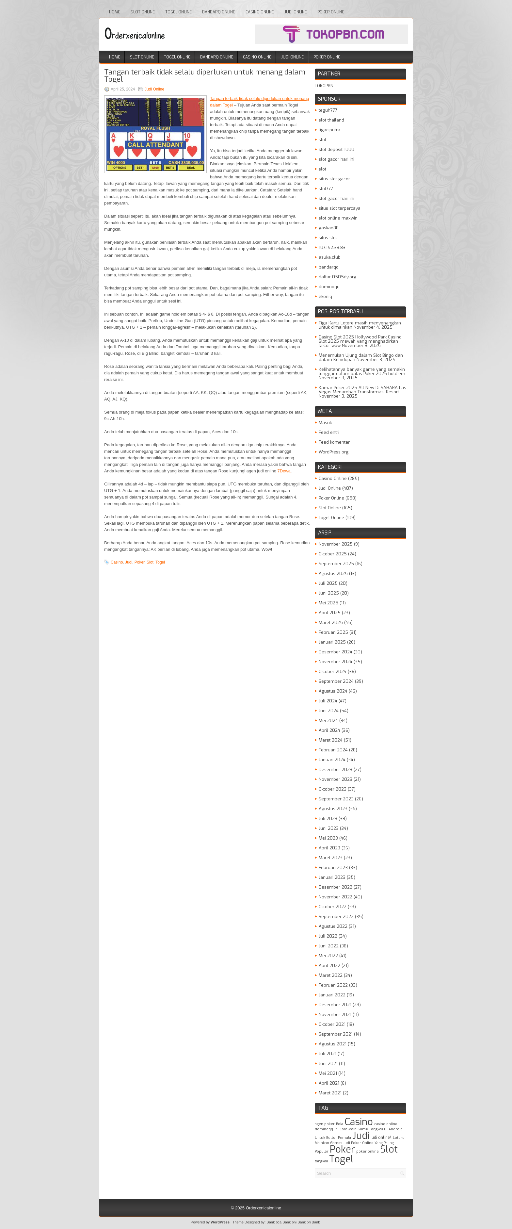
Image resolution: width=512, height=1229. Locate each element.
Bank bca (273, 1222)
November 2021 (335, 1014)
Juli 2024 (328, 701)
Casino (117, 562)
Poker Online (330, 12)
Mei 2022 (328, 956)
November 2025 (336, 544)
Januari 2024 (332, 759)
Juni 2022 (329, 946)
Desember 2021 (335, 1005)
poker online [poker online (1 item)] (367, 1151)
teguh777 (328, 110)
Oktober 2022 (332, 906)
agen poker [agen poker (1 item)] (325, 1124)
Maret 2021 (330, 1093)
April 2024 (329, 730)
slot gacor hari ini (336, 159)
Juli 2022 (328, 936)
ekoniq (325, 296)
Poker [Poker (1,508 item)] (342, 1149)
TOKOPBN (324, 86)
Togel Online (178, 12)
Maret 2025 (331, 622)
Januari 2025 (332, 642)
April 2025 (330, 612)
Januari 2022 (332, 995)
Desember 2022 (335, 887)
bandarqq (329, 267)
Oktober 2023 (332, 789)
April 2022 (329, 965)
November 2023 (335, 779)
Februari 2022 (333, 985)
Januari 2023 (332, 877)
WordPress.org (333, 452)
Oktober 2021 (332, 1024)
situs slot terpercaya (339, 208)
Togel (160, 562)
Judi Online (295, 12)
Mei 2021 (328, 1073)
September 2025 (336, 563)
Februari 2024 (333, 750)
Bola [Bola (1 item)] (339, 1124)
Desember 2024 (335, 652)
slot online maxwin (338, 218)
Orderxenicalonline (263, 1207)
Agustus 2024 (333, 691)
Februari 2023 (333, 867)
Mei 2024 (328, 720)
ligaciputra (329, 130)
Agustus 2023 (333, 808)
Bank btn (319, 1222)
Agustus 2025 (333, 573)
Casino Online (260, 12)
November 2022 (335, 897)
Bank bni (289, 1222)
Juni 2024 (329, 710)
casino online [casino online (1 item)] (385, 1124)
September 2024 (336, 681)
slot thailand (331, 120)
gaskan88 (329, 228)
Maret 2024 (331, 740)
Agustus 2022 (333, 926)
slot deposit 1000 (336, 149)
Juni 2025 (329, 593)
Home (114, 12)
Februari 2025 (333, 632)
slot (322, 139)
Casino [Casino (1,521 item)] (358, 1122)
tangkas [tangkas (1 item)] (321, 1161)
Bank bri (304, 1222)
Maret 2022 (331, 975)
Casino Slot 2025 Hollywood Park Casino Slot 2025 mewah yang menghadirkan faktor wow (360, 341)
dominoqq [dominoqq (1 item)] (324, 1129)
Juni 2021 (328, 1063)
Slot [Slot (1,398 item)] (389, 1149)
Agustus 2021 (332, 1044)
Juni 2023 (329, 828)
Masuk (325, 422)
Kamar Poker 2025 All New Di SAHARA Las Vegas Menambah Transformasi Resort (362, 390)
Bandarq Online (218, 12)
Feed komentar (334, 442)
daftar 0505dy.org (337, 277)
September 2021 (336, 1034)
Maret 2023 (331, 857)
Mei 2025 (328, 603)
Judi (128, 562)
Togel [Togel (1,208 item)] (341, 1159)
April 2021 (329, 1083)
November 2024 (335, 661)
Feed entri (329, 432)
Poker (140, 562)
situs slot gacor (334, 179)
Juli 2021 (327, 1054)
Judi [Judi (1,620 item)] (360, 1135)
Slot (150, 562)
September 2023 (336, 799)
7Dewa (284, 470)
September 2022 (336, 916)
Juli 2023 (328, 818)
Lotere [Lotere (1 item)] (399, 1137)
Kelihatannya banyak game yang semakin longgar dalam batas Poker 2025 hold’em (362, 371)
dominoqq (329, 286)
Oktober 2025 (333, 554)
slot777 (326, 188)
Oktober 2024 (332, 671)
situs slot (328, 237)
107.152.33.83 (332, 247)
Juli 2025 (328, 583)
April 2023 (329, 848)
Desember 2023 (335, 769)
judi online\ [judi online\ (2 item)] (381, 1137)
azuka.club (330, 257)
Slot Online (143, 12)
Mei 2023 (328, 838)
